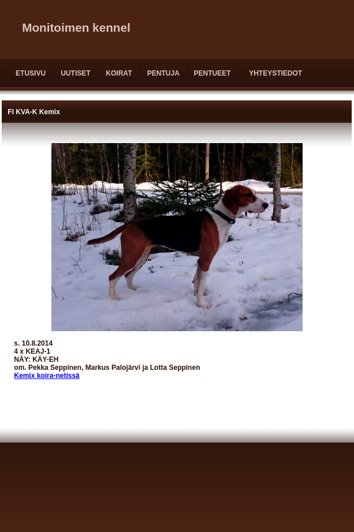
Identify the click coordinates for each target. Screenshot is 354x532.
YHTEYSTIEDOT (275, 73)
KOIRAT (119, 73)
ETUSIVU (31, 73)
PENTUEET (211, 73)
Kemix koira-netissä (46, 376)
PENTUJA (163, 73)
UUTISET (75, 73)
